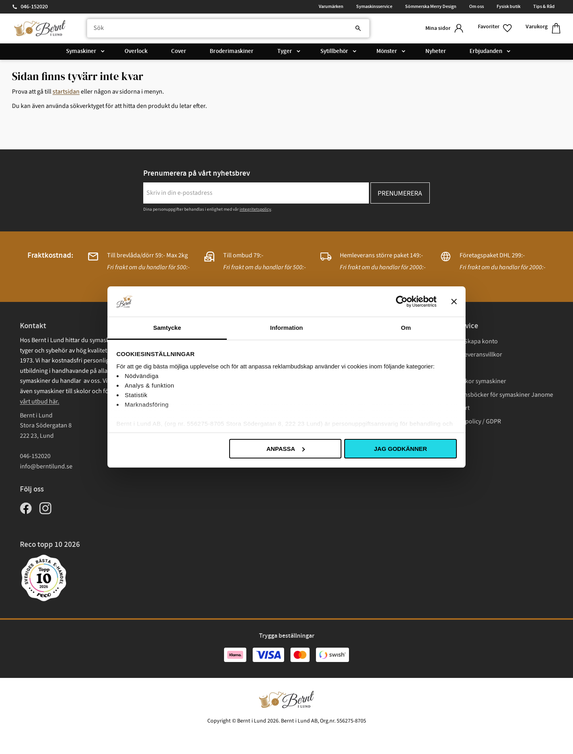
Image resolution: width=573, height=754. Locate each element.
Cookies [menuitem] (448, 435)
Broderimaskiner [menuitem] (231, 51)
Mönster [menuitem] (386, 51)
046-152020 (34, 7)
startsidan (66, 91)
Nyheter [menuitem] (435, 51)
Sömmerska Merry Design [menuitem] (430, 6)
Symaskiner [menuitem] (81, 51)
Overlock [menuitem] (136, 51)
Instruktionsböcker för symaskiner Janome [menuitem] (495, 394)
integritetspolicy (255, 209)
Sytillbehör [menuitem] (334, 51)
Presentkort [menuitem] (454, 407)
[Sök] (358, 28)
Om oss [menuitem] (476, 6)
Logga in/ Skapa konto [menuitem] (468, 341)
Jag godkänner (400, 448)
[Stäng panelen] (454, 301)
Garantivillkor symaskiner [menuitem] (472, 381)
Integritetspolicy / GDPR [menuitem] (469, 421)
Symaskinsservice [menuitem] (374, 6)
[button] (495, 28)
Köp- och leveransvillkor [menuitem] (470, 354)
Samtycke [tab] (167, 327)
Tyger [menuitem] (284, 51)
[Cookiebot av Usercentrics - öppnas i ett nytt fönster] (402, 301)
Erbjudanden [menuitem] (486, 51)
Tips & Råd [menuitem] (544, 6)
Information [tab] (286, 327)
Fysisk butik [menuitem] (508, 6)
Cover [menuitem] (178, 51)
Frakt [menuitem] (445, 368)
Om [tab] (406, 327)
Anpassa (285, 448)
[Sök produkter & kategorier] (228, 28)
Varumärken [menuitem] (331, 6)
